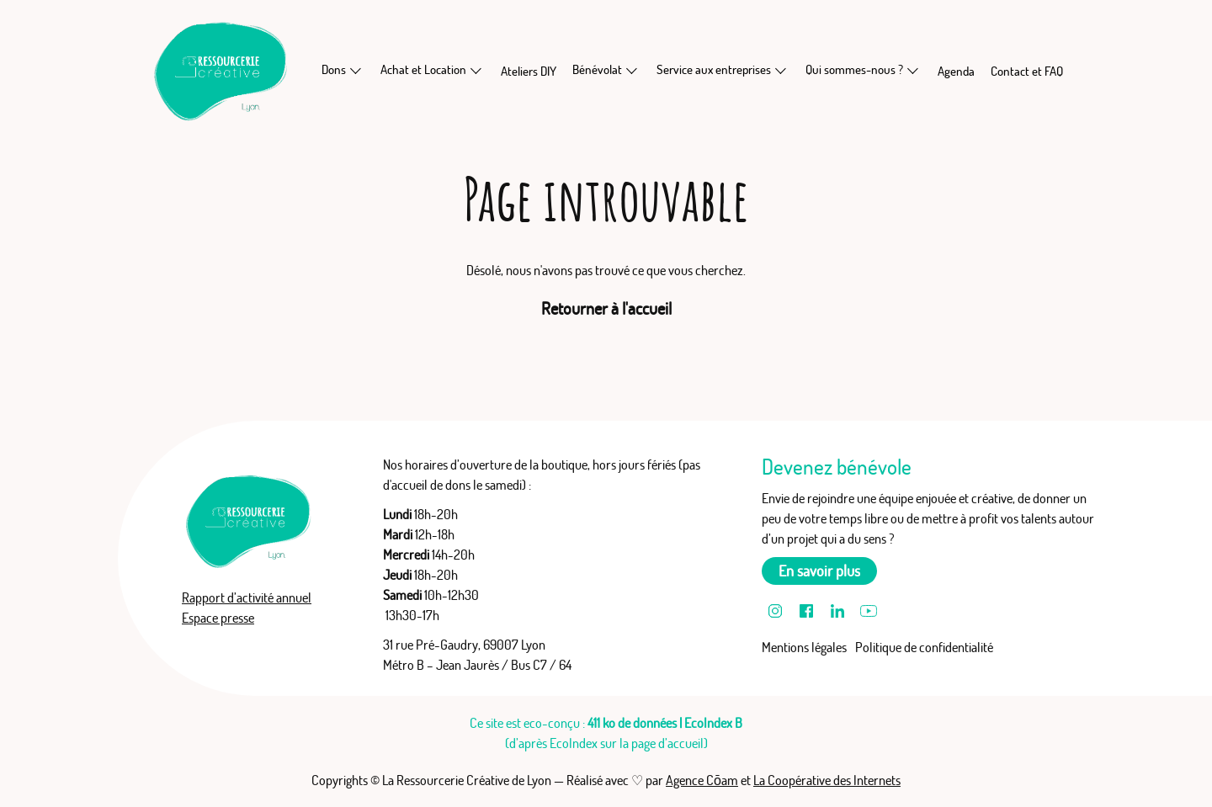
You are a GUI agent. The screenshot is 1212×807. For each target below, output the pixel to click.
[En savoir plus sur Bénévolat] (632, 70)
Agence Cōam (702, 780)
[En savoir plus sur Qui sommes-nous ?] (913, 70)
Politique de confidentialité (924, 647)
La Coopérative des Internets (827, 780)
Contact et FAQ (1027, 71)
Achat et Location (423, 69)
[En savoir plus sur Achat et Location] (476, 70)
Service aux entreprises (713, 69)
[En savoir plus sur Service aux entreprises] (781, 70)
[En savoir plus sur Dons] (356, 70)
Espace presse (218, 617)
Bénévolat (597, 69)
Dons (334, 69)
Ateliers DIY (528, 71)
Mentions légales (804, 647)
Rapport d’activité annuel (246, 597)
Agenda (956, 71)
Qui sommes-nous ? (854, 69)
